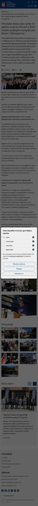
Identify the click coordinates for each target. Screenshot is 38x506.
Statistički (9, 245)
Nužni (8, 237)
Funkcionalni (10, 241)
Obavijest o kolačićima (16, 256)
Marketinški (9, 249)
